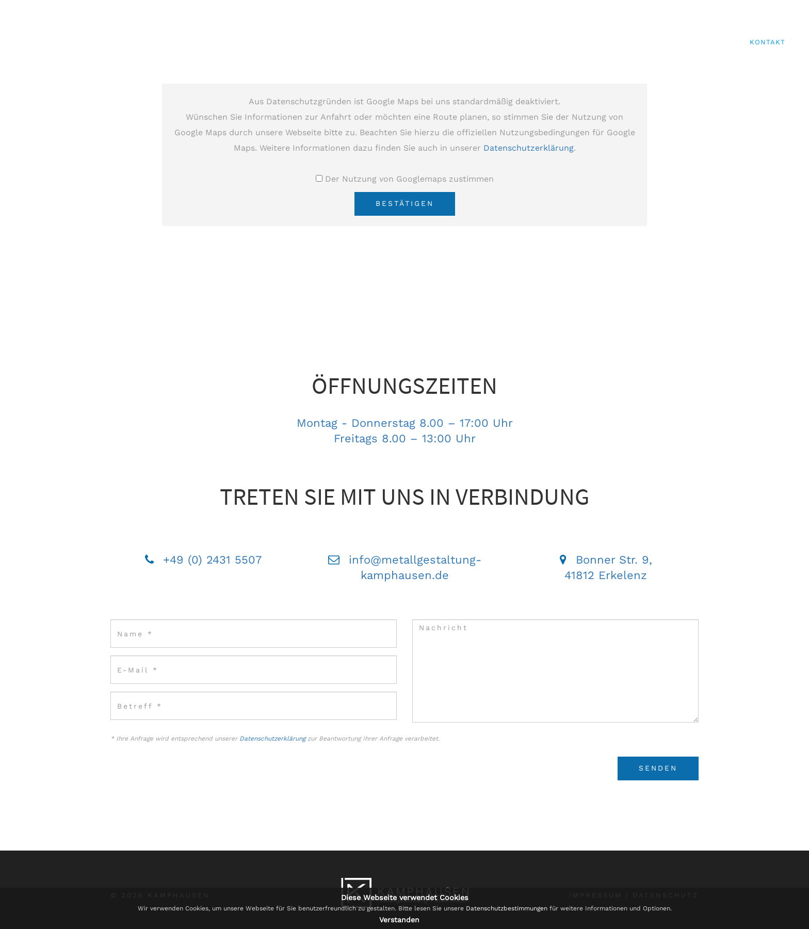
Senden (658, 768)
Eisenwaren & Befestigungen (673, 42)
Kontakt (767, 42)
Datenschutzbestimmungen (506, 908)
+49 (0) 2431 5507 (212, 559)
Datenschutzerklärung (528, 148)
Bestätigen (405, 203)
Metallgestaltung (558, 42)
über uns (486, 42)
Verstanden (399, 920)
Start (439, 42)
